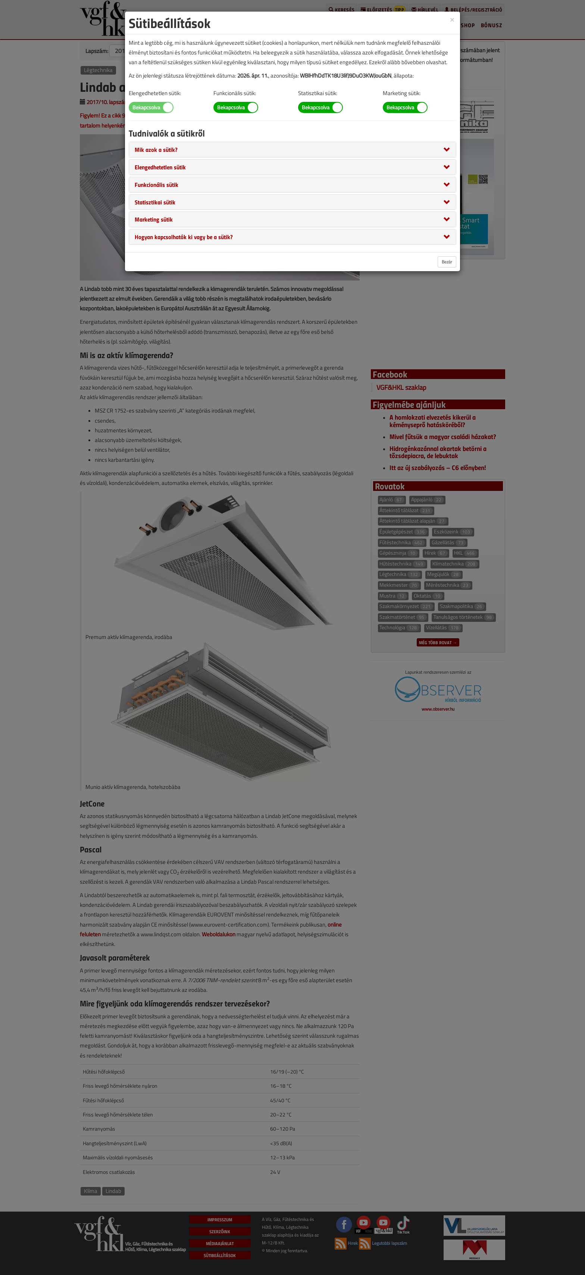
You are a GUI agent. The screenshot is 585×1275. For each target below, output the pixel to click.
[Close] (452, 19)
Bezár (447, 262)
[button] (156, 149)
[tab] (292, 149)
